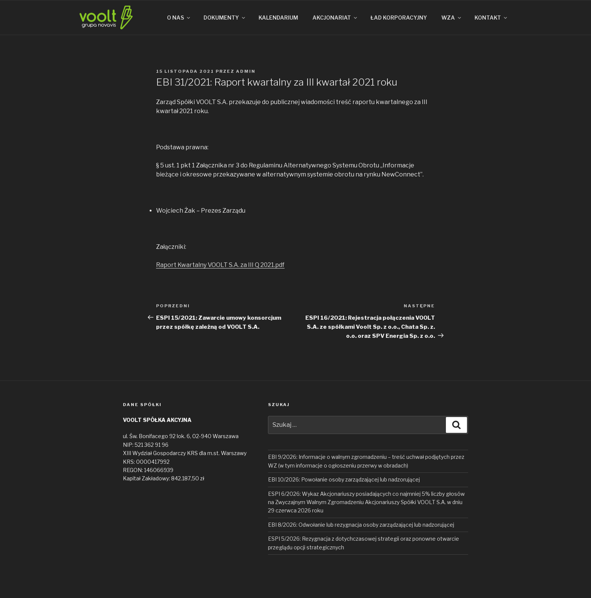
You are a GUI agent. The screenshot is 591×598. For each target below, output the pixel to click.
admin (246, 71)
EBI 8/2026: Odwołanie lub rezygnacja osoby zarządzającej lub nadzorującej (361, 524)
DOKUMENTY (225, 17)
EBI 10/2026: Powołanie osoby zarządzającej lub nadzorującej (344, 479)
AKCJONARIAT (335, 17)
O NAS (179, 17)
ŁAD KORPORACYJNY (399, 17)
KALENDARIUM (278, 17)
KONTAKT (491, 17)
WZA (451, 17)
